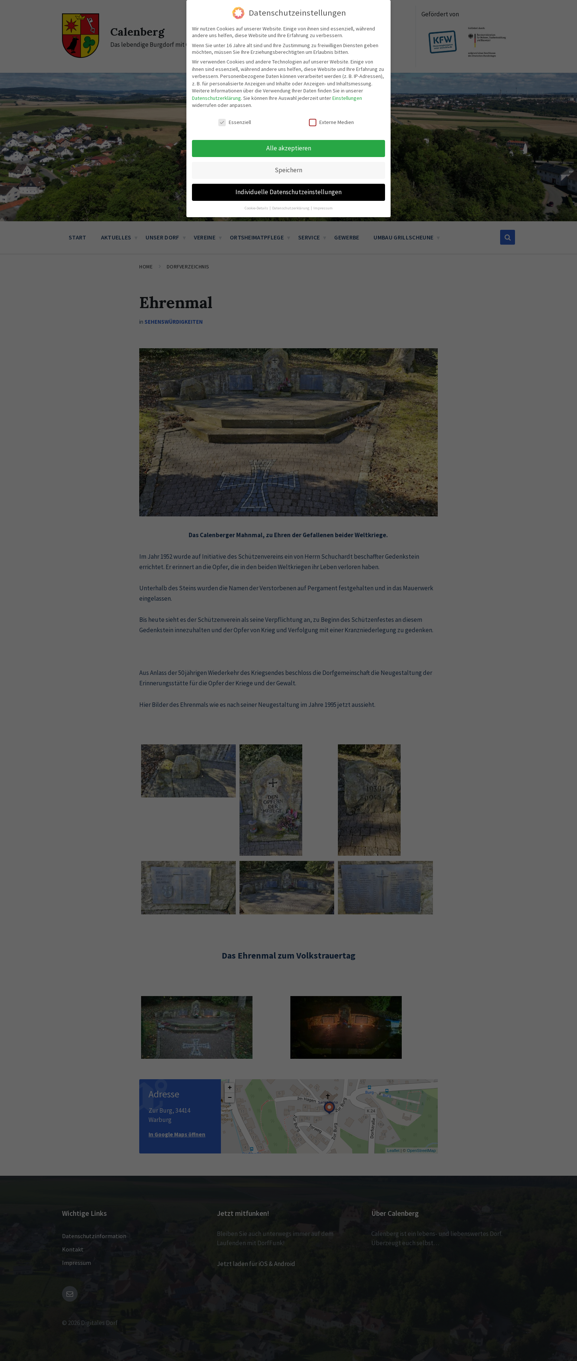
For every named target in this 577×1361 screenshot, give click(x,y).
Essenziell (234, 122)
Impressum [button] (323, 208)
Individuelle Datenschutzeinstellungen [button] (288, 192)
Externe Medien (331, 122)
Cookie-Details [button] (257, 208)
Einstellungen (347, 98)
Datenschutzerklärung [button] (291, 208)
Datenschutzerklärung (216, 98)
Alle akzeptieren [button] (288, 148)
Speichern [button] (288, 170)
